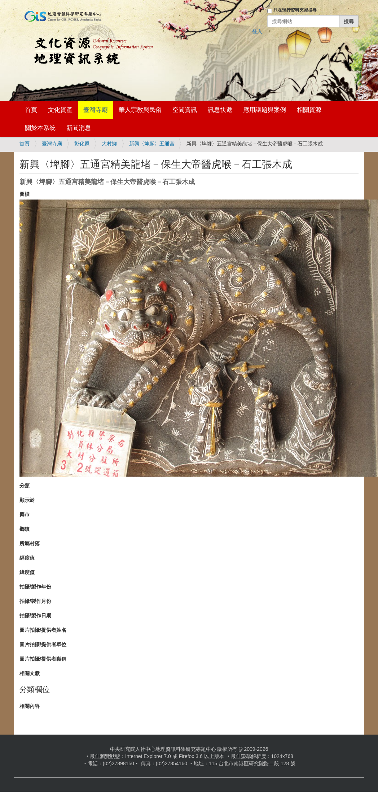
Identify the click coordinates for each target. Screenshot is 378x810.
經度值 (27, 558)
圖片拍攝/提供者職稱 (42, 659)
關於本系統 (40, 127)
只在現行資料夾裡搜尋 (295, 10)
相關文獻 (29, 673)
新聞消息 (78, 127)
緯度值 (27, 572)
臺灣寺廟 (95, 109)
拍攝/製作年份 (35, 587)
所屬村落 (29, 543)
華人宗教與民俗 (140, 109)
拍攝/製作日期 (35, 615)
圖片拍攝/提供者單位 (42, 644)
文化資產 (60, 109)
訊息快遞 (220, 109)
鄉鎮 (24, 529)
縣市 (24, 514)
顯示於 (27, 500)
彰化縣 (81, 143)
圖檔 (24, 194)
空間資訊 (184, 109)
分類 (24, 486)
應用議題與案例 (264, 109)
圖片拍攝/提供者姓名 (42, 630)
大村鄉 (109, 143)
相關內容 (29, 706)
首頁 (31, 109)
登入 (257, 31)
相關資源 (309, 109)
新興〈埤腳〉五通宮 (152, 143)
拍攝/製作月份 (35, 601)
